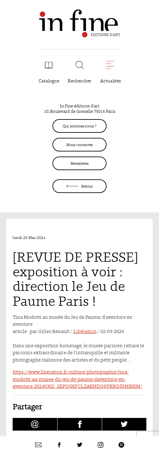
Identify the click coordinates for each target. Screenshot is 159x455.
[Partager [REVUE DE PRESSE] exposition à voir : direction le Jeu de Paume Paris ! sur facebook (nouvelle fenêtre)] (80, 424)
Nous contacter (79, 144)
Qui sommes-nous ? (79, 126)
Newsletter (79, 163)
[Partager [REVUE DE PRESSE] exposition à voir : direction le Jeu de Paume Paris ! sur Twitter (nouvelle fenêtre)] (124, 424)
